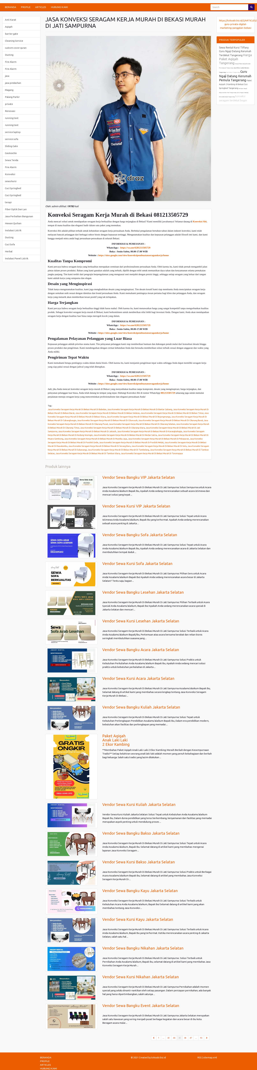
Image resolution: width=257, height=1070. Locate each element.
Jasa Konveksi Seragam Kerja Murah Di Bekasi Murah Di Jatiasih (87, 431)
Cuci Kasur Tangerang (233, 72)
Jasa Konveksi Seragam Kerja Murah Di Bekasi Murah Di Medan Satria (125, 435)
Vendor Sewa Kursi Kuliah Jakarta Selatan (139, 804)
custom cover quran (15, 47)
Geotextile (11, 153)
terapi (8, 202)
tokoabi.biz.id (158, 1057)
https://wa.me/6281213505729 (135, 247)
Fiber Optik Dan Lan (16, 209)
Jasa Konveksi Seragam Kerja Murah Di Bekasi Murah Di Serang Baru (99, 446)
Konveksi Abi (200, 221)
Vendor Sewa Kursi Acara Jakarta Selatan (138, 678)
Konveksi (10, 174)
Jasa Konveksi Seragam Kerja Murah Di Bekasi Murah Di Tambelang (118, 450)
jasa (7, 76)
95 (201, 1038)
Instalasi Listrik (13, 230)
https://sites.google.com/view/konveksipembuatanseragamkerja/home (133, 255)
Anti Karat (10, 19)
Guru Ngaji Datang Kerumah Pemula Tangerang (235, 76)
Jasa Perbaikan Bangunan (19, 216)
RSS (199, 1057)
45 (181, 1037)
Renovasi (10, 111)
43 (168, 1038)
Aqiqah (8, 26)
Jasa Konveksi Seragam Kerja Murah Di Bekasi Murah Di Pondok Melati (131, 442)
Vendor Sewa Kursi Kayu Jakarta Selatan (137, 919)
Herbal (8, 251)
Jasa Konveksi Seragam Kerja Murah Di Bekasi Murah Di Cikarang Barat (170, 420)
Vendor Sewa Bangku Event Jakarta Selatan (140, 1005)
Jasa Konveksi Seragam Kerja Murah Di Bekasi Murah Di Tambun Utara (88, 453)
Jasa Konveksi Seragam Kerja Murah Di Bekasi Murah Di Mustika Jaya (95, 439)
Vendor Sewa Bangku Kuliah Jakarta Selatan (141, 707)
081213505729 (168, 393)
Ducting (9, 54)
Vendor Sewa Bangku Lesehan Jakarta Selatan (143, 592)
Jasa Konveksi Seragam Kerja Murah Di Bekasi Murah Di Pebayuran (158, 439)
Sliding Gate (11, 146)
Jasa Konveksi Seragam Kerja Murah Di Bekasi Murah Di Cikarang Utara (112, 428)
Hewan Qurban (13, 223)
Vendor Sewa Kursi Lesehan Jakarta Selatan (140, 621)
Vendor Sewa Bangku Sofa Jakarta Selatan (139, 535)
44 (174, 1038)
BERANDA (10, 7)
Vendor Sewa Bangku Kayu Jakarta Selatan (140, 891)
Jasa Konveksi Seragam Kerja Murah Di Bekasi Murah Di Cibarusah (107, 420)
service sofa (11, 139)
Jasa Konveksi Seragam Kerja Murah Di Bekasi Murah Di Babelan (77, 409)
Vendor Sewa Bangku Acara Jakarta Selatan (140, 650)
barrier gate (11, 33)
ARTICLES (40, 7)
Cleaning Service (14, 40)
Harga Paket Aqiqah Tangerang (235, 59)
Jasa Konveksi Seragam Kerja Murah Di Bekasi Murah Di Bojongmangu (138, 417)
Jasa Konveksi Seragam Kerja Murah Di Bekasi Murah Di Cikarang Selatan (142, 424)
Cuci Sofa (10, 244)
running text (11, 118)
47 (191, 1038)
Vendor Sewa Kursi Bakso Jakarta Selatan (138, 862)
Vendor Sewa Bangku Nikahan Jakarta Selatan (143, 948)
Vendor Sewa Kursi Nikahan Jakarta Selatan (140, 977)
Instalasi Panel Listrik (16, 258)
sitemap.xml (210, 1057)
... (163, 1038)
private (9, 104)
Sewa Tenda (11, 160)
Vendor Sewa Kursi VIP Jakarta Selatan (136, 506)
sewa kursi (10, 181)
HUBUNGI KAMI (59, 7)
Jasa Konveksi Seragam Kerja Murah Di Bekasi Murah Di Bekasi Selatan (107, 413)
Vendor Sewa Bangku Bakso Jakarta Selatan (141, 833)
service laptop (13, 132)
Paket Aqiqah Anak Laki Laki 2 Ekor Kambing (116, 740)
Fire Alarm (10, 61)
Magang (9, 90)
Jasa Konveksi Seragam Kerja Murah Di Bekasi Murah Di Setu (159, 446)
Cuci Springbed (13, 188)
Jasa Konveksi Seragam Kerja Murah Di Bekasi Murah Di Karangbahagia (149, 431)
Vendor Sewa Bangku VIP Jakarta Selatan (138, 477)
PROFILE (25, 7)
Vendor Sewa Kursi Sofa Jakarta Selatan (137, 563)
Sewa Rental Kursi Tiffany (234, 47)
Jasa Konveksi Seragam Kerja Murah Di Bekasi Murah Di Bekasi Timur (172, 413)
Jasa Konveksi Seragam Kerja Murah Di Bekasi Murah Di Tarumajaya (152, 453)
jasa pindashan (13, 83)
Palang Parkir (12, 97)
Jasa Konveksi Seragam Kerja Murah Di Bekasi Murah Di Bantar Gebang (139, 409)
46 (185, 1038)
